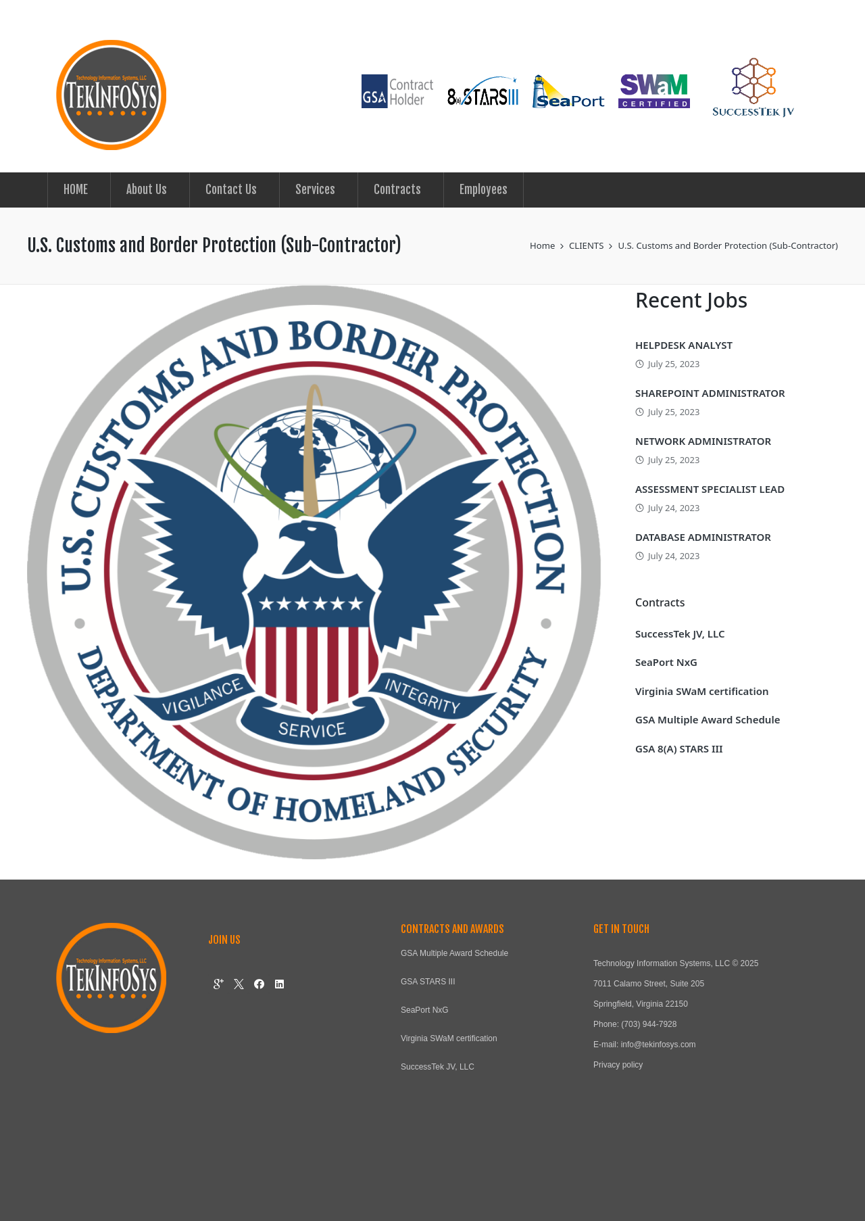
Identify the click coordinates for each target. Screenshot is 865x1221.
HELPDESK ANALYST (684, 345)
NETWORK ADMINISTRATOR (703, 441)
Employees (484, 190)
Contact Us (231, 190)
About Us (146, 190)
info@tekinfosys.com (658, 1044)
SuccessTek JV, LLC (680, 633)
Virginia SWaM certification (701, 691)
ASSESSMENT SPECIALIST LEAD (710, 489)
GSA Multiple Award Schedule (707, 719)
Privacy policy (618, 1065)
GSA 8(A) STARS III (679, 748)
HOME (76, 190)
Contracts (397, 190)
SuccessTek (422, 1067)
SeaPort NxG (666, 662)
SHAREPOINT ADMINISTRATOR (710, 393)
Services (315, 190)
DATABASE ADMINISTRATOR (703, 537)
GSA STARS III (428, 981)
